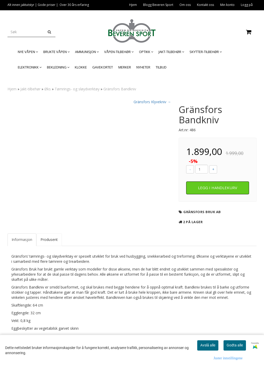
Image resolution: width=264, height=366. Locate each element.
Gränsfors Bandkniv (119, 88)
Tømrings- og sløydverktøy (77, 88)
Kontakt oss (205, 5)
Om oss (185, 5)
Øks (47, 88)
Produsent (49, 239)
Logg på (247, 5)
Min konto (227, 5)
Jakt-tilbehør (30, 88)
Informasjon (22, 239)
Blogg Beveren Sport (158, 5)
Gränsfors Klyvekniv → (152, 101)
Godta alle (235, 345)
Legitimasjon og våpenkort (233, 14)
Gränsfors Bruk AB (202, 212)
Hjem (133, 5)
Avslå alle (207, 345)
